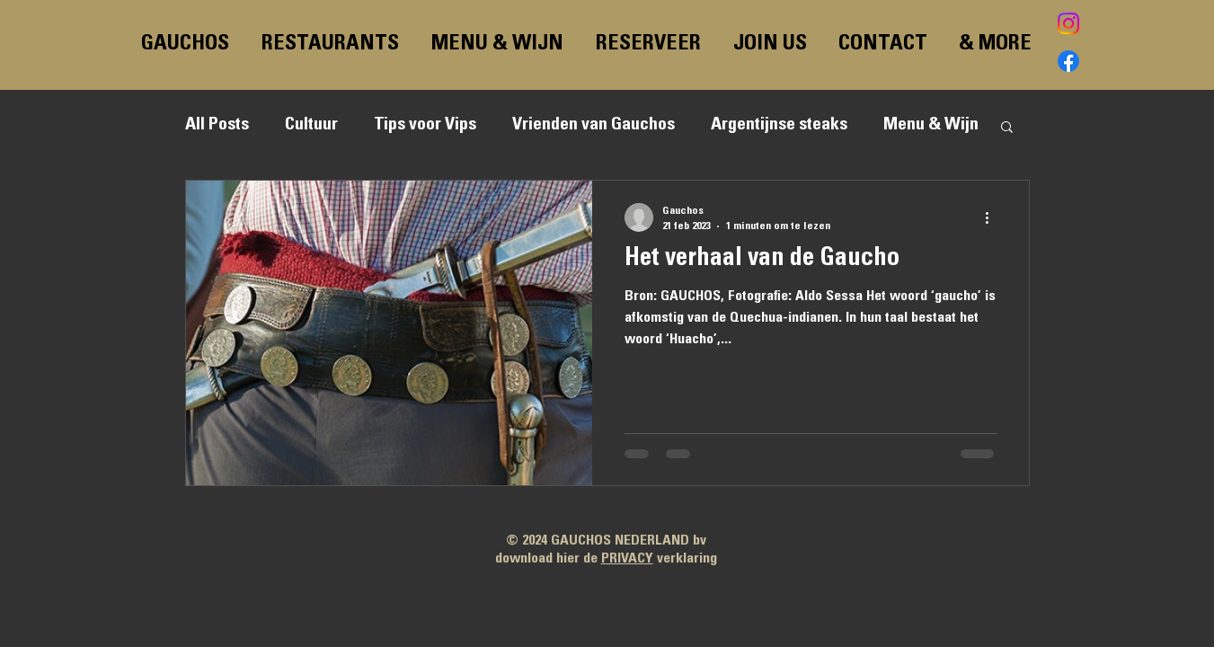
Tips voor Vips (425, 126)
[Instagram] (1068, 23)
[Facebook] (1068, 61)
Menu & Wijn (931, 126)
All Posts (217, 126)
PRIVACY (627, 559)
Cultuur (311, 126)
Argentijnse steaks (779, 126)
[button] (1006, 128)
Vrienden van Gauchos (593, 126)
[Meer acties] (994, 217)
